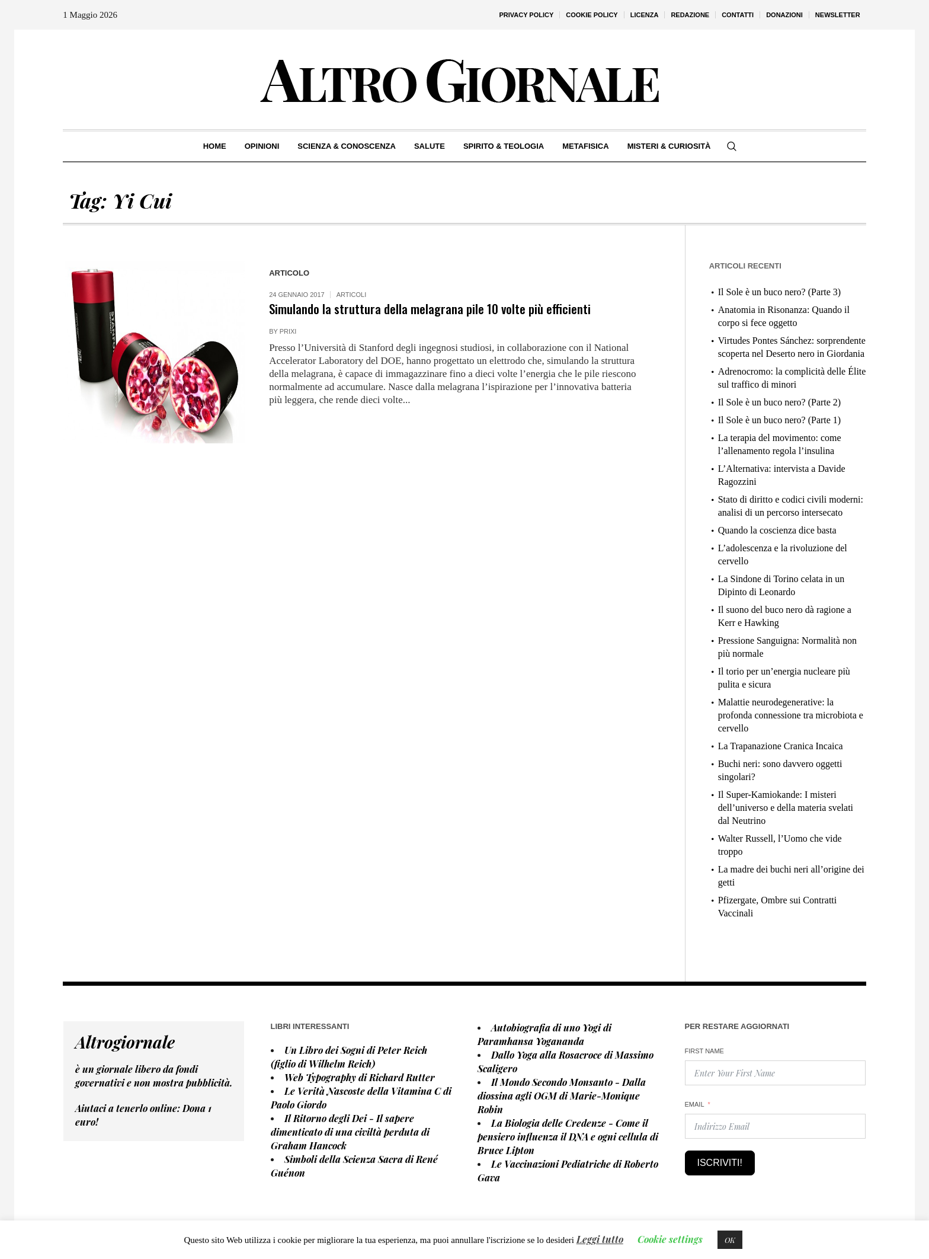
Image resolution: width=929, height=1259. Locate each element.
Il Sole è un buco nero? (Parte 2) (779, 402)
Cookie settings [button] (670, 1239)
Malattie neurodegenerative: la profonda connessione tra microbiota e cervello (790, 715)
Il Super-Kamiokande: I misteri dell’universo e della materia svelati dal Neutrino (785, 808)
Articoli (352, 294)
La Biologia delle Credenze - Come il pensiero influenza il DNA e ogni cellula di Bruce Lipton (568, 1136)
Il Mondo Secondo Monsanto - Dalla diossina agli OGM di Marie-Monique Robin (562, 1096)
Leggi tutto (599, 1239)
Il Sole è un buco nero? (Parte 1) (779, 420)
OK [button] (730, 1240)
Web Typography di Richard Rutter (359, 1077)
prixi (288, 331)
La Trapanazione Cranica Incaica (780, 746)
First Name (704, 1051)
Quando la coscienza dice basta (777, 530)
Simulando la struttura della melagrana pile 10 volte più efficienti (430, 308)
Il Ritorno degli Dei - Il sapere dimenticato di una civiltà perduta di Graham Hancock (350, 1132)
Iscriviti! (719, 1163)
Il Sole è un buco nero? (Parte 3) (779, 292)
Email (694, 1104)
